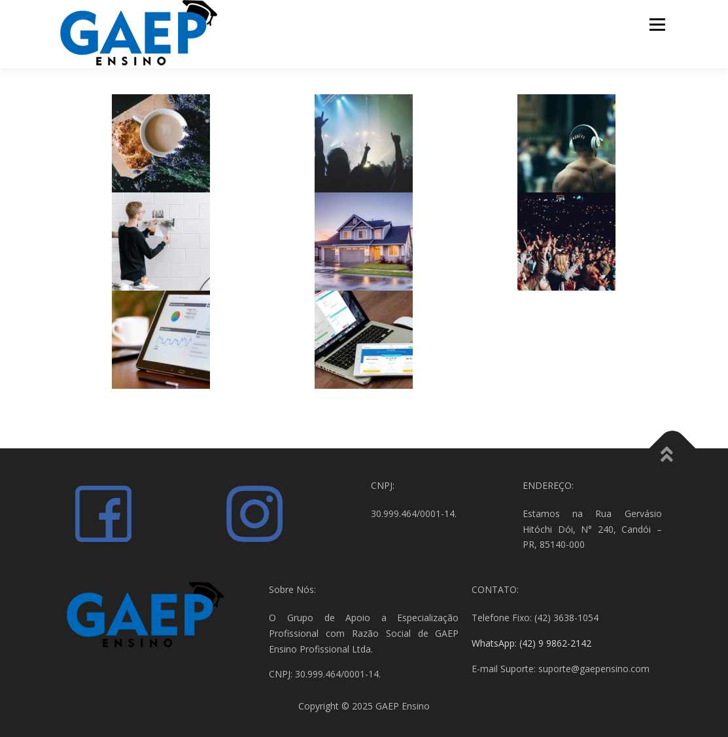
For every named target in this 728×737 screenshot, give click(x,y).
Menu (657, 24)
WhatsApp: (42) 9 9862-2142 (531, 643)
